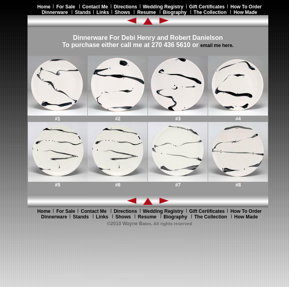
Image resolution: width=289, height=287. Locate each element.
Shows (122, 12)
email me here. (217, 45)
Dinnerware (55, 12)
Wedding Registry (163, 7)
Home (45, 7)
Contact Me (95, 7)
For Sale (65, 7)
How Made (245, 12)
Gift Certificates (206, 7)
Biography (175, 12)
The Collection (210, 12)
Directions (125, 7)
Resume (146, 12)
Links (102, 12)
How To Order (245, 7)
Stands (83, 12)
